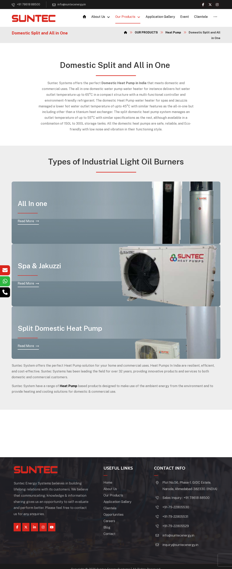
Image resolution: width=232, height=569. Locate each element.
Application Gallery (120, 502)
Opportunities (116, 515)
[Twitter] (210, 4)
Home (110, 483)
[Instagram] (217, 4)
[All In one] (28, 221)
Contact (112, 534)
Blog (109, 528)
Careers (112, 522)
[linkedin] (34, 528)
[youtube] (51, 528)
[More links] (215, 17)
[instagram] (43, 528)
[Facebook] (203, 4)
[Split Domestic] (28, 346)
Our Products (116, 496)
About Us (113, 489)
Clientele (112, 509)
